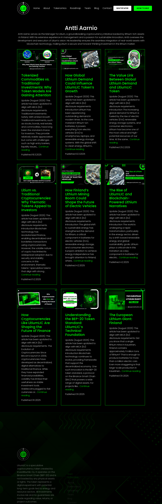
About (46, 7)
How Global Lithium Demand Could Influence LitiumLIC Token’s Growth (79, 83)
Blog (96, 7)
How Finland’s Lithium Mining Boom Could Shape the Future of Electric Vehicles (80, 198)
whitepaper (122, 7)
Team (88, 7)
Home (37, 7)
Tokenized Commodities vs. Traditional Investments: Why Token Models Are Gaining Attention (36, 85)
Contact (107, 7)
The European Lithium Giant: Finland (121, 319)
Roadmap (75, 7)
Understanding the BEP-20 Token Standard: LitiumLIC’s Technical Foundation (80, 325)
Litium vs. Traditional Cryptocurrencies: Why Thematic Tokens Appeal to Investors (36, 200)
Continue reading (74, 149)
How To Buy (143, 7)
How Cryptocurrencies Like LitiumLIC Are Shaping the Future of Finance (36, 323)
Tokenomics (60, 7)
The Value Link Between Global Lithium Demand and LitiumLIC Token (123, 83)
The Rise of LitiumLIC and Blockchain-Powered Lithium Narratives (123, 198)
